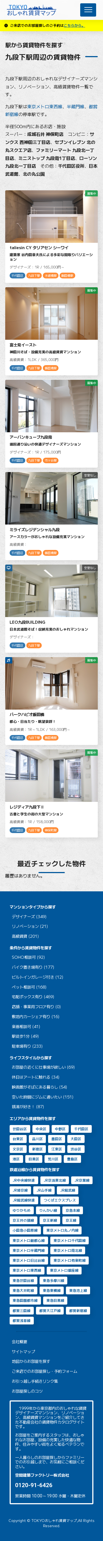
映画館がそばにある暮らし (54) (39, 1087)
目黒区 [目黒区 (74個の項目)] (34, 1158)
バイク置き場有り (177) (33, 967)
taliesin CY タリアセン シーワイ (39, 247)
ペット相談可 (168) (29, 987)
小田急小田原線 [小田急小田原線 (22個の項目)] (25, 1230)
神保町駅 (51, 830)
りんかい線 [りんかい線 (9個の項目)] (48, 1210)
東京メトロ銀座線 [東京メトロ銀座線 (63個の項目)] (64, 1270)
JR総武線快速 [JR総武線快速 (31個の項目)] (24, 1200)
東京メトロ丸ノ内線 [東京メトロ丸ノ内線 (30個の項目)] (62, 1230)
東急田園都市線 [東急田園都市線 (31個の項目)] (25, 1300)
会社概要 (19, 1341)
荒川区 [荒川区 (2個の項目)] (53, 1158)
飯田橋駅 (67, 275)
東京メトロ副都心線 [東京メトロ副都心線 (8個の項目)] (29, 1240)
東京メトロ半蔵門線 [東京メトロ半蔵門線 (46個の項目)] (29, 1250)
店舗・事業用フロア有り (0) (36, 1006)
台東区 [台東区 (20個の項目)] (18, 1138)
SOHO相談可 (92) (28, 957)
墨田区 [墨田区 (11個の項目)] (56, 1138)
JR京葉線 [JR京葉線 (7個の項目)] (82, 1180)
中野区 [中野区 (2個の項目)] (60, 1128)
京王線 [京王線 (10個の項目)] (71, 1220)
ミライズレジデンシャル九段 (35, 529)
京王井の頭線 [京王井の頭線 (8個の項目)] (23, 1220)
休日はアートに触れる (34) (36, 1077)
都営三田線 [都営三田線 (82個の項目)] (21, 1310)
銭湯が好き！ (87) (28, 1106)
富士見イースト (23, 344)
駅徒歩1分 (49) (25, 1036)
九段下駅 (34, 275)
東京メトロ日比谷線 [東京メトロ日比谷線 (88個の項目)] (29, 1260)
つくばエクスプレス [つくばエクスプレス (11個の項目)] (60, 1200)
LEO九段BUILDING (27, 622)
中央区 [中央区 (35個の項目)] (41, 1128)
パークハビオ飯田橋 (27, 714)
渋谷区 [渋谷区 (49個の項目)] (76, 1149)
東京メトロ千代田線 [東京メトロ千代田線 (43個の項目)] (70, 1240)
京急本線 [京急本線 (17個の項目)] (73, 1210)
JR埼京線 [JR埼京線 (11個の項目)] (20, 1190)
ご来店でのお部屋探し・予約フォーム (44, 1371)
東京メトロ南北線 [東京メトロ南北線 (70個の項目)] (68, 1250)
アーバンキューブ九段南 (31, 437)
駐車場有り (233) (27, 1046)
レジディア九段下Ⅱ (27, 807)
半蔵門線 (75, 106)
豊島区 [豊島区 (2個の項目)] (72, 1158)
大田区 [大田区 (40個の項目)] (76, 1138)
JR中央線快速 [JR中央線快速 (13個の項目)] (24, 1180)
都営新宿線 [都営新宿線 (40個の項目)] (78, 1310)
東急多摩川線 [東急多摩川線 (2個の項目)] (53, 1280)
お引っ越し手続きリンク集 (35, 1381)
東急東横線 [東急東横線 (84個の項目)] (52, 1290)
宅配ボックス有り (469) (33, 996)
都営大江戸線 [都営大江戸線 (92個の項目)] (50, 1310)
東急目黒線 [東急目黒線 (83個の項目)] (55, 1300)
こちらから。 (74, 25)
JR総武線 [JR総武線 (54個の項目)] (67, 1190)
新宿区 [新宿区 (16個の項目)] (37, 1149)
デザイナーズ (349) (29, 916)
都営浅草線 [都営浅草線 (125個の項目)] (21, 1320)
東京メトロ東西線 (44, 106)
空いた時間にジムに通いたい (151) (43, 1097)
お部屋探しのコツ (27, 1391)
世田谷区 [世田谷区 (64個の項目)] (20, 1128)
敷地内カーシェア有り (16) (36, 1016)
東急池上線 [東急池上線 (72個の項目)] (78, 1290)
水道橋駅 (51, 275)
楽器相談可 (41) (26, 1026)
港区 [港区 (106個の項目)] (16, 1158)
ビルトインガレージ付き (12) (37, 977)
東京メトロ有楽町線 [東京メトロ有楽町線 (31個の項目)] (70, 1260)
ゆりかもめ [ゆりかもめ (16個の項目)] (21, 1210)
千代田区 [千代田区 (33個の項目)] (81, 1128)
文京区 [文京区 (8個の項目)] (18, 1149)
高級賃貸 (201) (25, 936)
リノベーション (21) (30, 926)
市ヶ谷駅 (51, 460)
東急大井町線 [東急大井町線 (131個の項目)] (23, 1290)
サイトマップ (23, 1351)
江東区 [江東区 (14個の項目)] (56, 1149)
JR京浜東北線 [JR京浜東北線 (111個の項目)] (55, 1180)
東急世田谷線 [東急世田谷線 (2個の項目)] (23, 1280)
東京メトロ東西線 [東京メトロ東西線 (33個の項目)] (27, 1270)
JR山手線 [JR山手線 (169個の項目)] (44, 1190)
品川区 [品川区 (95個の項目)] (37, 1138)
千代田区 (17, 275)
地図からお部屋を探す (31, 1361)
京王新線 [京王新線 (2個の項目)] (50, 1220)
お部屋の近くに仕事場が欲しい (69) (43, 1067)
